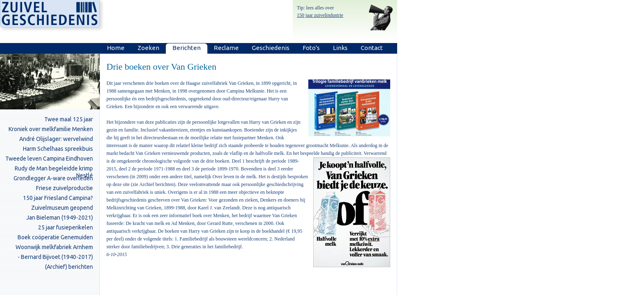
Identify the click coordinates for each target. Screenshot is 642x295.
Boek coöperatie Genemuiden (55, 237)
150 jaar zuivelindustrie (320, 15)
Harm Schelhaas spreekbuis (58, 148)
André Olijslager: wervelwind (56, 139)
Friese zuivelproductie (64, 188)
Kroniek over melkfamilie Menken (51, 129)
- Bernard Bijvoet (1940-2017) (55, 257)
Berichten (186, 47)
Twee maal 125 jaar (68, 119)
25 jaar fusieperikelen (65, 227)
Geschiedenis (270, 47)
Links (340, 47)
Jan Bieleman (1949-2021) (59, 217)
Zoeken (148, 47)
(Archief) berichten (69, 266)
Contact (372, 47)
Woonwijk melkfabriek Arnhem (54, 247)
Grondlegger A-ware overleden (53, 178)
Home (115, 47)
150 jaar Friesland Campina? (58, 198)
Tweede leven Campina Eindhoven (49, 158)
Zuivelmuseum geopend (62, 207)
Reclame (226, 47)
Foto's (311, 47)
